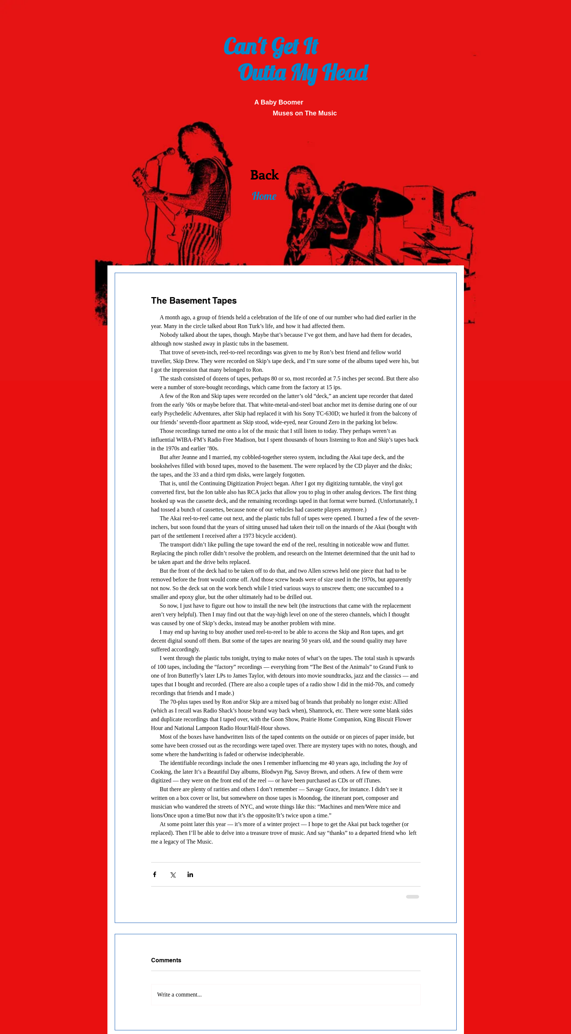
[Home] (264, 196)
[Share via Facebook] (154, 874)
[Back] (264, 174)
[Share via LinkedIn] (190, 874)
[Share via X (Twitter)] (172, 874)
